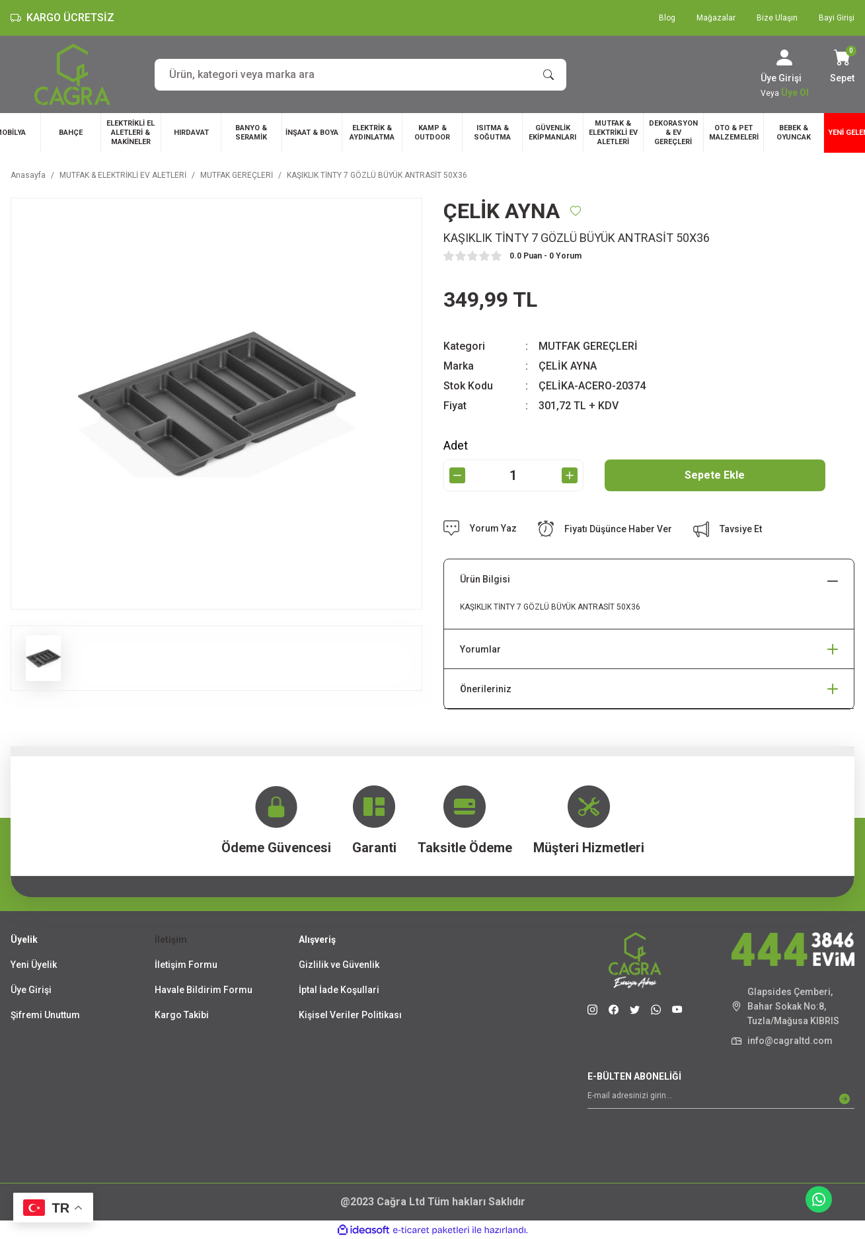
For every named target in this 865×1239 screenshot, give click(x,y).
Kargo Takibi (182, 1015)
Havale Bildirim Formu (203, 989)
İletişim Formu (186, 964)
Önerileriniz (485, 689)
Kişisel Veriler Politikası (350, 1015)
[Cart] (842, 67)
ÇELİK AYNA (568, 366)
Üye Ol (795, 92)
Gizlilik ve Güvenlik (339, 964)
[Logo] (72, 74)
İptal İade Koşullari (339, 989)
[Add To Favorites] (575, 211)
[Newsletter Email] (720, 1099)
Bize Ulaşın (777, 17)
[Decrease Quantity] (457, 475)
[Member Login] (784, 57)
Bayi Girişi (836, 17)
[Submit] (844, 1099)
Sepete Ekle (715, 475)
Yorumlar (480, 649)
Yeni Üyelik (34, 964)
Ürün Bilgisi (485, 579)
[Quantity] (513, 475)
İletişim (171, 939)
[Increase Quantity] (569, 475)
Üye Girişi (31, 989)
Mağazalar (715, 17)
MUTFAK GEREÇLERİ (588, 346)
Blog (667, 17)
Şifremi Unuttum (45, 1015)
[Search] (360, 75)
